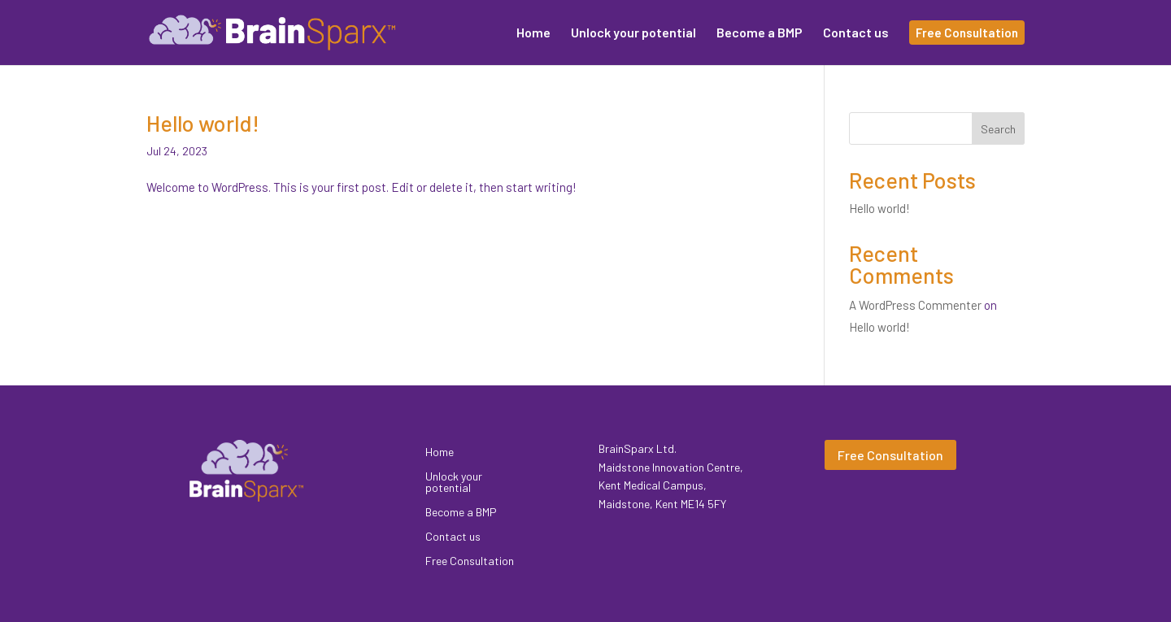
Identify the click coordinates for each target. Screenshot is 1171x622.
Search (998, 129)
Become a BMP (461, 513)
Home (439, 452)
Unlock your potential (453, 482)
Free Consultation (469, 561)
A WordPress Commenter (915, 305)
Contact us (453, 537)
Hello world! (202, 123)
